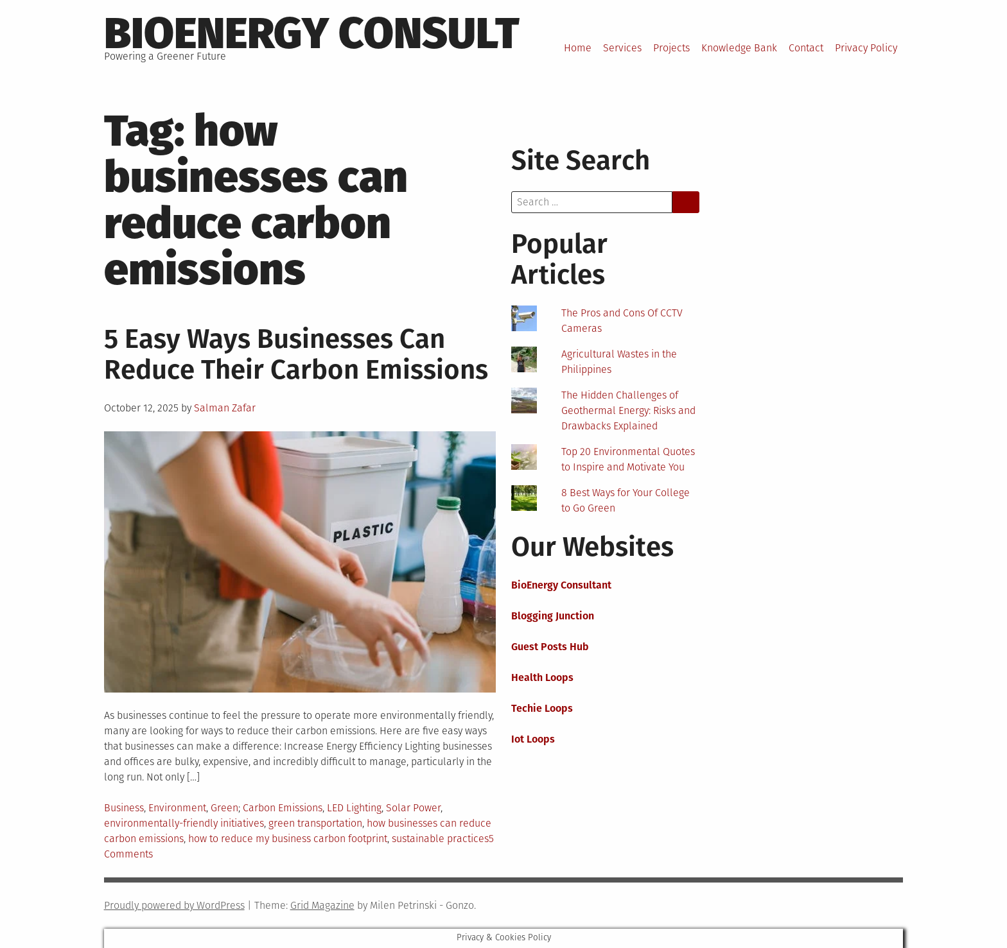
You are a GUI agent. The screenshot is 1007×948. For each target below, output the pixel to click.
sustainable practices (440, 838)
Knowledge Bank (739, 48)
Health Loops (542, 677)
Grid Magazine (322, 905)
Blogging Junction (552, 616)
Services (622, 48)
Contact (806, 48)
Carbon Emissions (282, 808)
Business (124, 808)
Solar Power (413, 808)
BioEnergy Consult (312, 33)
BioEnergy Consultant (561, 585)
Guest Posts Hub (550, 647)
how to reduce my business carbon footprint (287, 838)
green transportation (315, 823)
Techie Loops (542, 708)
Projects (671, 48)
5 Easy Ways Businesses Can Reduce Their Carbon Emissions (296, 354)
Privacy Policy (866, 48)
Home (577, 48)
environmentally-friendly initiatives (184, 823)
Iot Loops (533, 739)
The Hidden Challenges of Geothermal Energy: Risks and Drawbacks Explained (628, 410)
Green (224, 808)
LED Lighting (354, 808)
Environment (177, 808)
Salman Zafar (225, 408)
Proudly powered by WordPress (174, 905)
